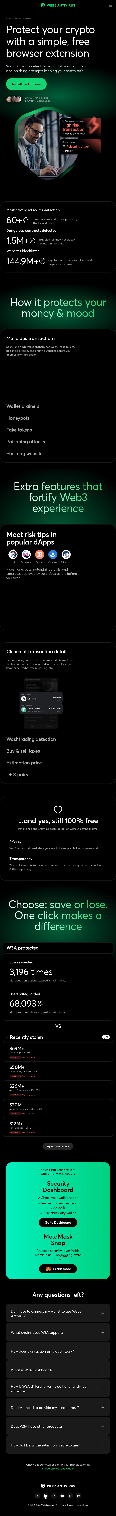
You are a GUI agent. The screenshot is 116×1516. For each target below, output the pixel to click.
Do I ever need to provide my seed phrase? (58, 1407)
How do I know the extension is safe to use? (58, 1445)
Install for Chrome (26, 84)
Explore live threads (58, 1146)
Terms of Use (81, 1505)
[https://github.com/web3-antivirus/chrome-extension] (45, 1496)
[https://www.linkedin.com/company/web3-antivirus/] (54, 1496)
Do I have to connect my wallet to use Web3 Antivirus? (58, 1313)
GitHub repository (20, 869)
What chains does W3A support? (58, 1332)
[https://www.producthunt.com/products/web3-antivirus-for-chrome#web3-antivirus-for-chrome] (70, 1496)
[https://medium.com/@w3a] (78, 1496)
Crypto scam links (59, 260)
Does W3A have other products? (58, 1426)
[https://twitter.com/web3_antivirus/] (37, 1496)
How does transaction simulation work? (58, 1351)
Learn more (58, 1269)
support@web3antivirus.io (58, 1468)
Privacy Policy (66, 1505)
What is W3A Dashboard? (58, 1370)
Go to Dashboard (58, 1222)
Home (8, 18)
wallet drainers (55, 219)
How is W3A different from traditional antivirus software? (58, 1388)
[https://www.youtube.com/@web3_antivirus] (62, 1496)
